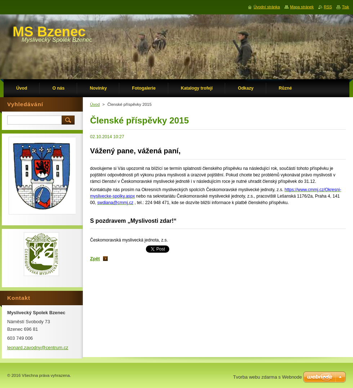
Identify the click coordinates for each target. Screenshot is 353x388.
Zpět (95, 258)
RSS (328, 7)
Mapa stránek (302, 7)
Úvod (95, 104)
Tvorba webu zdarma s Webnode (267, 377)
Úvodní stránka (267, 7)
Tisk (345, 7)
